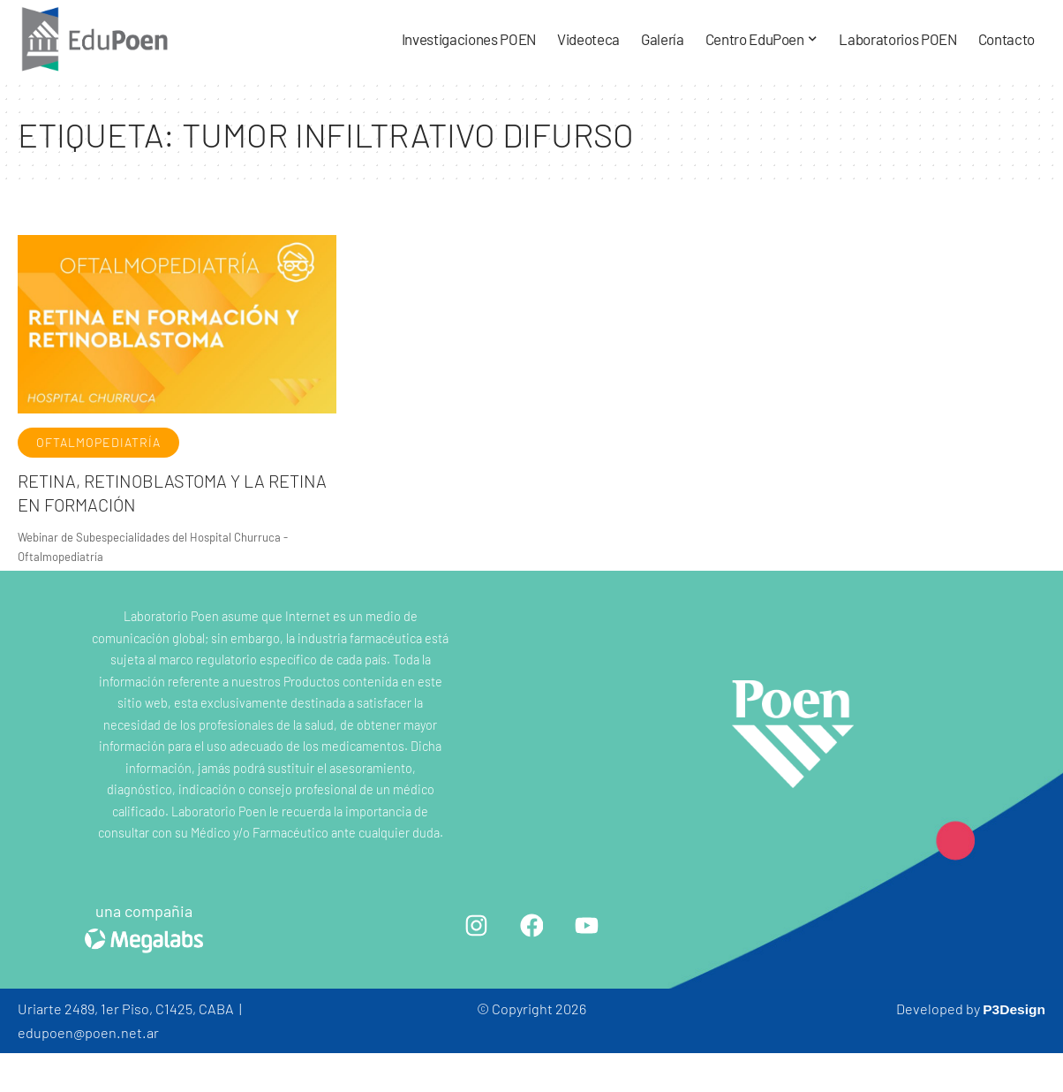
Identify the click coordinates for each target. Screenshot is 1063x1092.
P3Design (1012, 1009)
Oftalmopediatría (98, 442)
